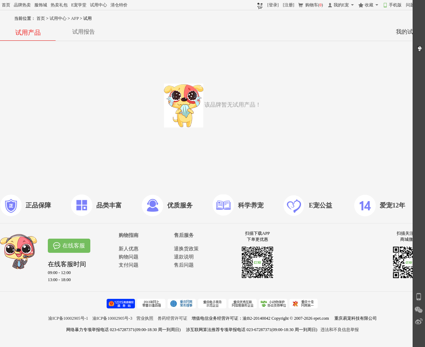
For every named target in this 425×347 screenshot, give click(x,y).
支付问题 (128, 265)
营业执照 (144, 318)
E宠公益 (320, 205)
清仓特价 (119, 4)
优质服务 (180, 205)
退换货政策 (186, 248)
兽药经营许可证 (172, 318)
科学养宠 (251, 205)
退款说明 (184, 257)
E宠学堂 (78, 4)
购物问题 (128, 257)
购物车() (314, 4)
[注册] (288, 4)
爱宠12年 (392, 205)
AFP (75, 18)
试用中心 (98, 4)
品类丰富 (109, 205)
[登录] (273, 4)
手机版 (395, 4)
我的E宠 (341, 4)
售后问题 (184, 265)
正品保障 (38, 205)
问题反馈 (414, 4)
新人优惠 (128, 248)
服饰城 (40, 4)
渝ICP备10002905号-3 (112, 318)
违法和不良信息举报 (340, 329)
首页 (6, 4)
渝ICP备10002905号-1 (68, 318)
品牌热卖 (22, 4)
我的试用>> (410, 32)
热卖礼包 (59, 4)
